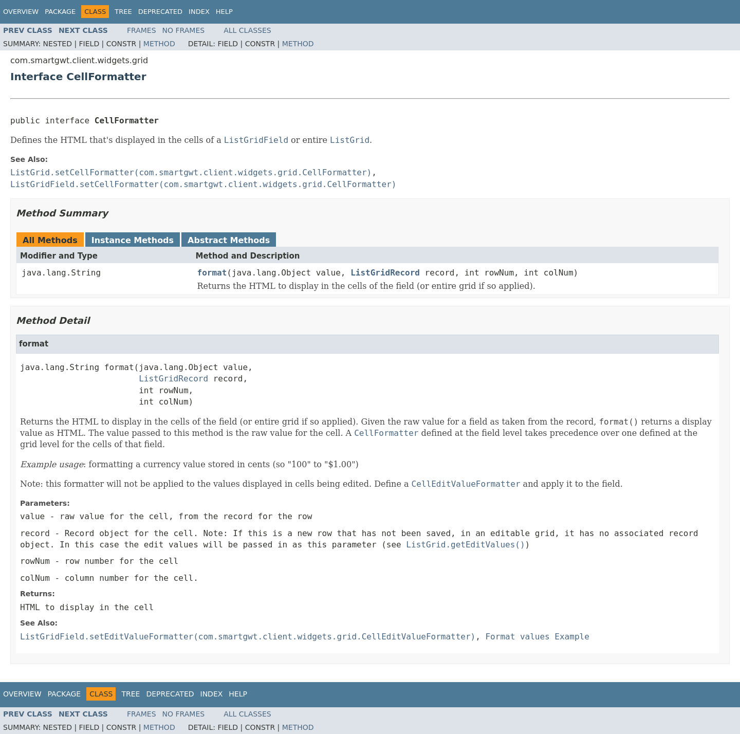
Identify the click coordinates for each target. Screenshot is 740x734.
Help (224, 11)
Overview (21, 11)
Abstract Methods (229, 240)
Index (199, 11)
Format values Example (537, 636)
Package (60, 11)
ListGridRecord (385, 273)
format (212, 273)
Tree (123, 11)
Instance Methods (132, 240)
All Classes (247, 30)
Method (159, 44)
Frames (141, 30)
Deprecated (160, 11)
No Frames (183, 30)
